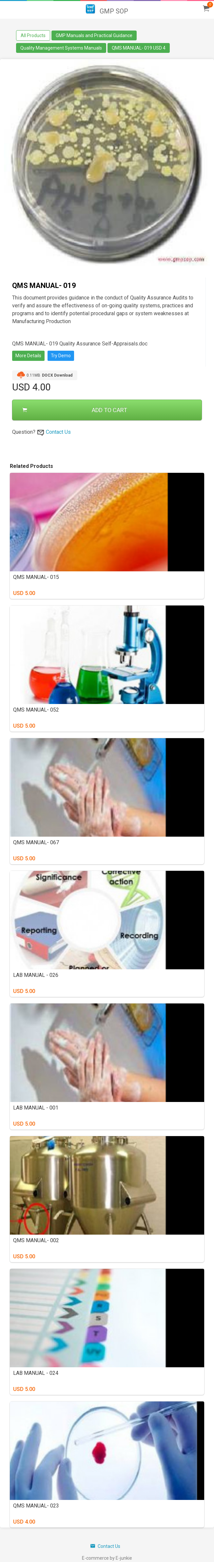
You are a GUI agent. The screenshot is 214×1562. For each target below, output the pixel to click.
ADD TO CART (74, 410)
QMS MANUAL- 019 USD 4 (138, 48)
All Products (33, 35)
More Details (28, 355)
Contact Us (58, 432)
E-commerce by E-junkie (107, 1558)
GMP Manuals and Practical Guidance (94, 35)
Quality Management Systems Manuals (61, 48)
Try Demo (61, 355)
